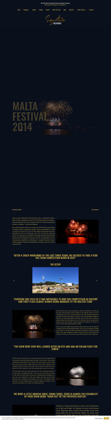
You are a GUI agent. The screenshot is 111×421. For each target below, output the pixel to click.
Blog (65, 10)
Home (19, 10)
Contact (91, 10)
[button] (77, 231)
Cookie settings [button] (99, 418)
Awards (48, 10)
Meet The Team (57, 10)
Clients (34, 10)
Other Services (82, 10)
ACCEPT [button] (106, 418)
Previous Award (16, 209)
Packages (26, 10)
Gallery (41, 10)
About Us (72, 10)
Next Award (95, 209)
